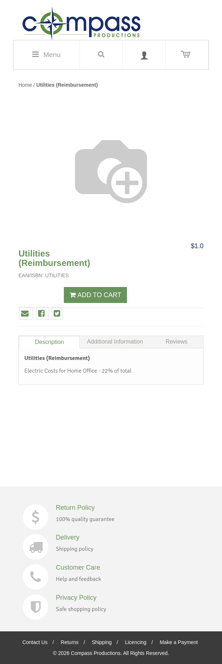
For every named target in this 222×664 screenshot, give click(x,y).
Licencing (135, 642)
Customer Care (78, 567)
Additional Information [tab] (115, 342)
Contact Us (35, 642)
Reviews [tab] (176, 342)
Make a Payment (179, 642)
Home (25, 85)
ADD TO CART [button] (95, 295)
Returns (70, 642)
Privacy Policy (76, 597)
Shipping (102, 642)
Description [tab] (49, 342)
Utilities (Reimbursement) (67, 85)
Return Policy (75, 507)
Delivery (67, 537)
